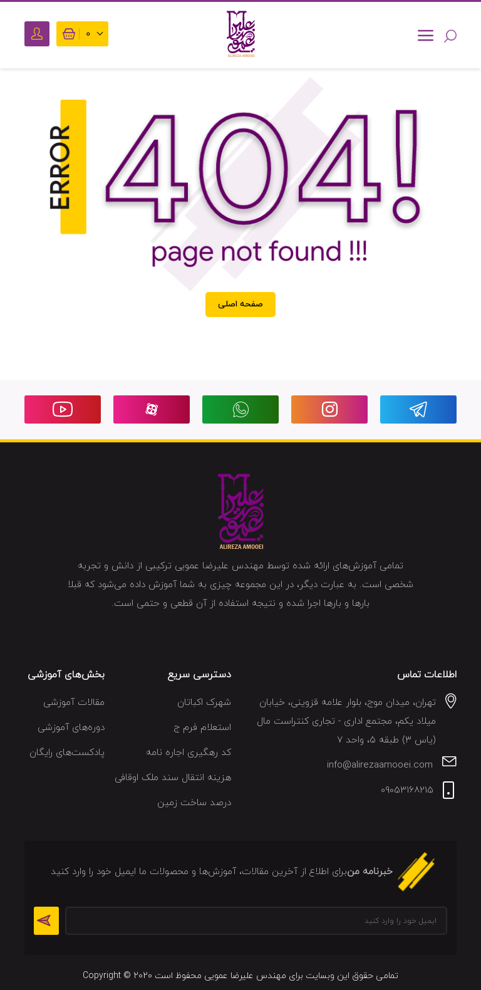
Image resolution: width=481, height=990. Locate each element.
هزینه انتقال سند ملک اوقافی (173, 777)
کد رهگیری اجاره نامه (188, 752)
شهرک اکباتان (204, 702)
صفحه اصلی (240, 304)
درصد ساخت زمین (194, 803)
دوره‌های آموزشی (71, 727)
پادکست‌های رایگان (67, 752)
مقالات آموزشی (74, 702)
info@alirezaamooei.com (380, 765)
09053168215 (407, 790)
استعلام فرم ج (202, 727)
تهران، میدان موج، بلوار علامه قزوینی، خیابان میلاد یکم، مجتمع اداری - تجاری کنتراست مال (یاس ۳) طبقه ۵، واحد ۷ (346, 721)
